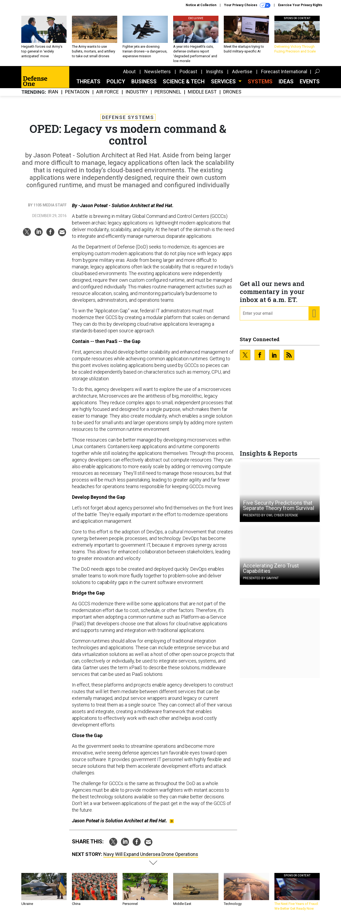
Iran (53, 96)
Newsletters (157, 75)
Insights (214, 75)
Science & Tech (184, 85)
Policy (116, 85)
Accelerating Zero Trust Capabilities (271, 572)
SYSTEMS (260, 85)
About (129, 75)
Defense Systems (128, 121)
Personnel (168, 96)
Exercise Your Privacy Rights (300, 5)
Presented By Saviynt (261, 582)
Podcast (188, 75)
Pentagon (77, 96)
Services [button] (224, 85)
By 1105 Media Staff (47, 209)
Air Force (107, 96)
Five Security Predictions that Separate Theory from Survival (278, 509)
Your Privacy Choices (247, 5)
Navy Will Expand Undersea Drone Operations (150, 858)
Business (144, 85)
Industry (136, 96)
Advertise (242, 75)
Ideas (286, 85)
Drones (232, 96)
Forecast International (284, 75)
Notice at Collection (201, 5)
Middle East (202, 96)
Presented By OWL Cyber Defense (270, 519)
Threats (88, 85)
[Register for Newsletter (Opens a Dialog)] (313, 317)
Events (310, 85)
